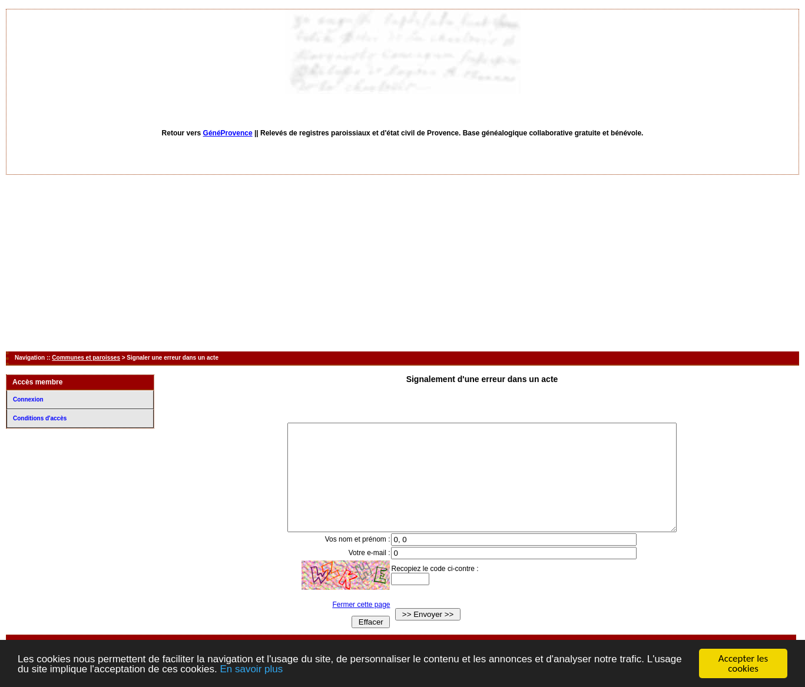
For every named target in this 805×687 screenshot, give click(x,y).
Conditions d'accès (40, 418)
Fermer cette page (350, 626)
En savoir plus (251, 669)
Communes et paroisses (86, 357)
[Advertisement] (402, 263)
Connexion (28, 399)
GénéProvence (228, 133)
